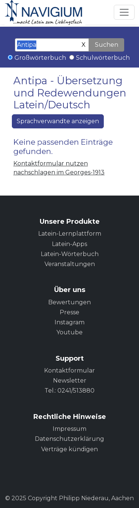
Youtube (69, 332)
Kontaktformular (69, 370)
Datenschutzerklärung (69, 438)
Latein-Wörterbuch (70, 254)
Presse (69, 312)
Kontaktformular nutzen (50, 163)
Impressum (69, 428)
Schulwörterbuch (103, 57)
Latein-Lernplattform (69, 233)
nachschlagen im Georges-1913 (59, 172)
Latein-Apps (69, 244)
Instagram (69, 322)
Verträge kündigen (69, 449)
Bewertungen (69, 302)
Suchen (106, 44)
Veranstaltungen (69, 264)
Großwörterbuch (40, 57)
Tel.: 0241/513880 (69, 390)
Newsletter (69, 380)
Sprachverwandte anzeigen (58, 121)
